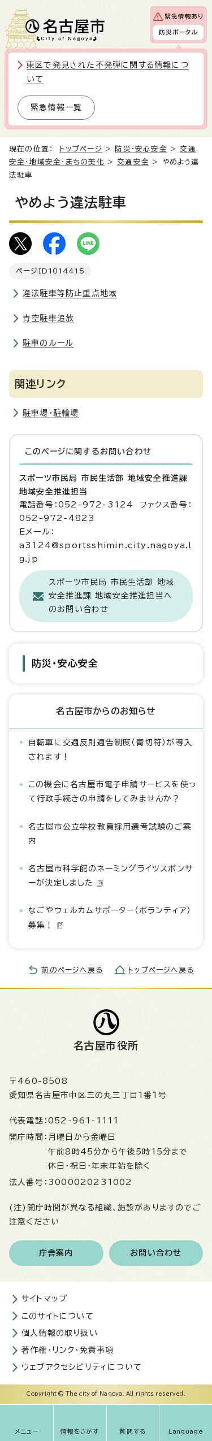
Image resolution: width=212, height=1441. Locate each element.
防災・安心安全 (141, 149)
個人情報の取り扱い (59, 1333)
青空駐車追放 (48, 318)
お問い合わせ (155, 1253)
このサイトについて (57, 1316)
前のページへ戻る (72, 970)
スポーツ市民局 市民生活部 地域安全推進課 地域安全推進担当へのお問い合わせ (111, 595)
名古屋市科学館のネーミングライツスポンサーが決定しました (110, 876)
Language (185, 1431)
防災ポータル (178, 32)
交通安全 (133, 162)
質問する (132, 1431)
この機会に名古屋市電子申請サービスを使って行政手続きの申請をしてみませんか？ (112, 791)
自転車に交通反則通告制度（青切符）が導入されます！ (110, 750)
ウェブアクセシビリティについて (81, 1367)
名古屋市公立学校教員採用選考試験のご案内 (110, 834)
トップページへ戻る (161, 970)
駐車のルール (48, 343)
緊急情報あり (184, 16)
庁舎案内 (56, 1253)
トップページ (80, 149)
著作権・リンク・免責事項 (67, 1350)
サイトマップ (44, 1299)
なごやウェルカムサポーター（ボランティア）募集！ (109, 917)
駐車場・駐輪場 (51, 413)
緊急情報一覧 (56, 107)
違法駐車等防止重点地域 (70, 293)
